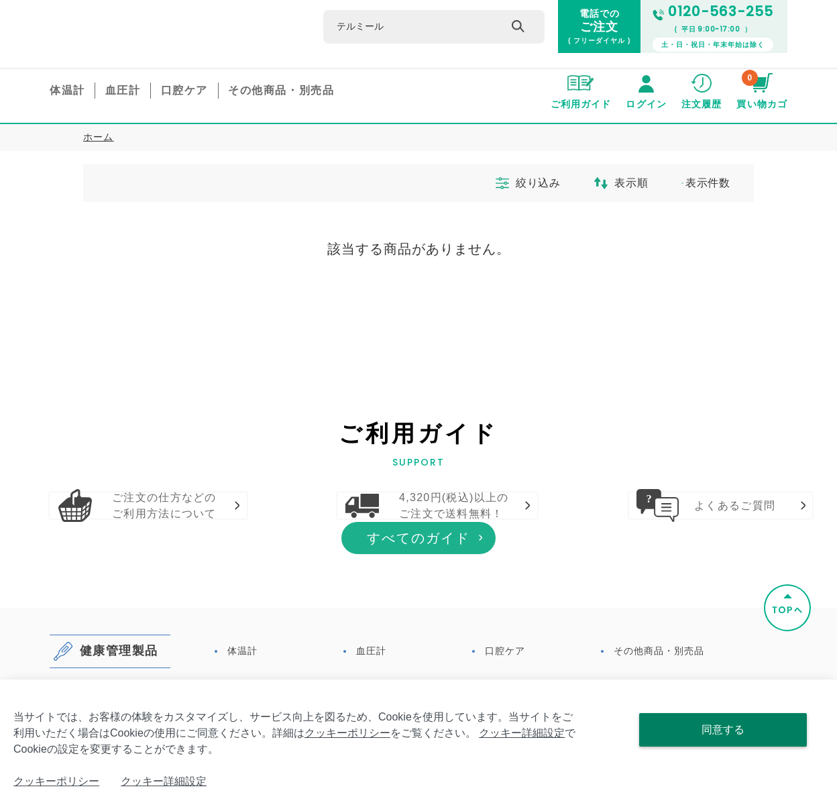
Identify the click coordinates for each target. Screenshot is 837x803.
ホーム (98, 136)
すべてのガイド (418, 615)
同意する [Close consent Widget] (723, 729)
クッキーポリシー (347, 733)
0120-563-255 (713, 11)
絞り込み (518, 183)
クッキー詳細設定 (522, 733)
